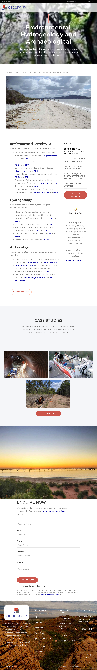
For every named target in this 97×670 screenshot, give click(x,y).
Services (39, 622)
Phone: (19, 541)
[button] (93, 7)
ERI (26, 177)
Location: (20, 552)
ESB (15, 667)
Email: (19, 530)
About (38, 617)
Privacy (83, 667)
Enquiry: (20, 562)
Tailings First (41, 646)
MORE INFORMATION (75, 260)
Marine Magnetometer (34, 277)
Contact (39, 652)
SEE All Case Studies (49, 413)
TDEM (18, 221)
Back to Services (21, 292)
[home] (14, 7)
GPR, (30, 262)
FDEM (17, 159)
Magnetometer (50, 156)
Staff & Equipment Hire (44, 639)
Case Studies (41, 633)
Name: (19, 520)
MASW (37, 192)
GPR (27, 159)
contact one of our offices (53, 511)
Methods (40, 628)
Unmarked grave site (25, 265)
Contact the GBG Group (75, 195)
